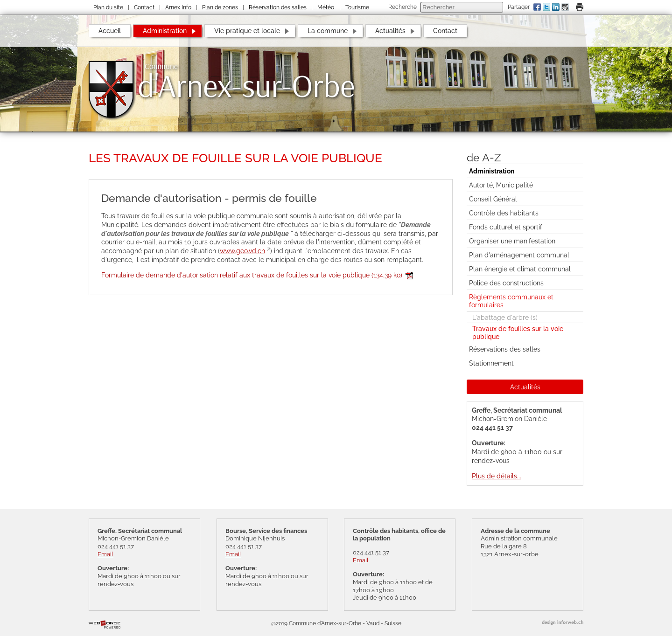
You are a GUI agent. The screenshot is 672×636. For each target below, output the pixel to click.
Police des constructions (506, 283)
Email (105, 554)
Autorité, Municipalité (501, 185)
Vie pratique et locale (247, 31)
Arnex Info (178, 7)
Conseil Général (493, 199)
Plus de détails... (496, 476)
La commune (328, 31)
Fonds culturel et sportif (505, 227)
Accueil (109, 31)
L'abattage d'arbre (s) (505, 317)
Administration (165, 31)
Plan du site (108, 7)
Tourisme (357, 7)
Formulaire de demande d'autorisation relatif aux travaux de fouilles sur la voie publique (257, 275)
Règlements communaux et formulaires (511, 301)
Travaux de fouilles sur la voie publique (517, 332)
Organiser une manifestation (512, 241)
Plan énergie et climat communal (520, 269)
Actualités (390, 31)
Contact (144, 7)
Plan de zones (220, 7)
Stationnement (491, 363)
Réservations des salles (504, 349)
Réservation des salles (278, 7)
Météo (325, 7)
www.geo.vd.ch (242, 251)
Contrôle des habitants (504, 213)
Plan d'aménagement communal (519, 255)
